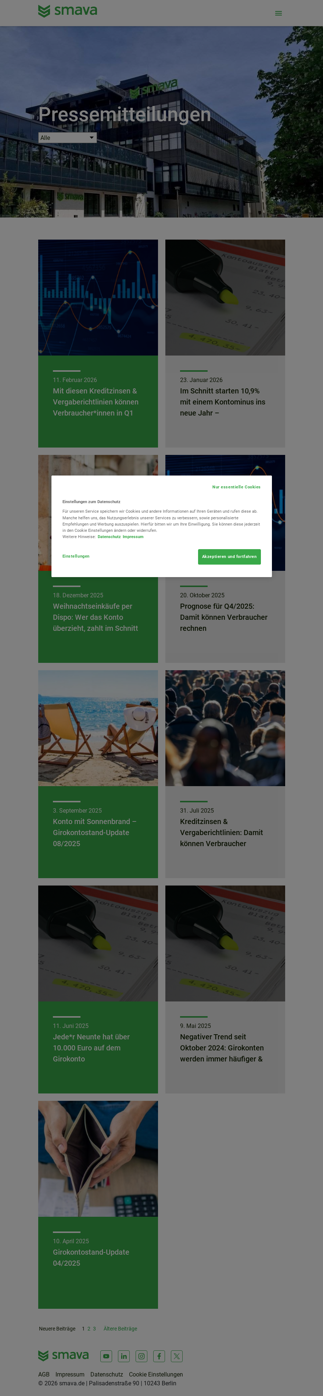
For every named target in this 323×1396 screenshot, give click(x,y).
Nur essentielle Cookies (236, 487)
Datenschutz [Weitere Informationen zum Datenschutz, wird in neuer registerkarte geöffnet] (109, 536)
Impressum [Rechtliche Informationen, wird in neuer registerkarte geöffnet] (133, 536)
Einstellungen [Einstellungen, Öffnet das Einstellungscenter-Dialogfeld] (76, 556)
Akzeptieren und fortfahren (229, 556)
